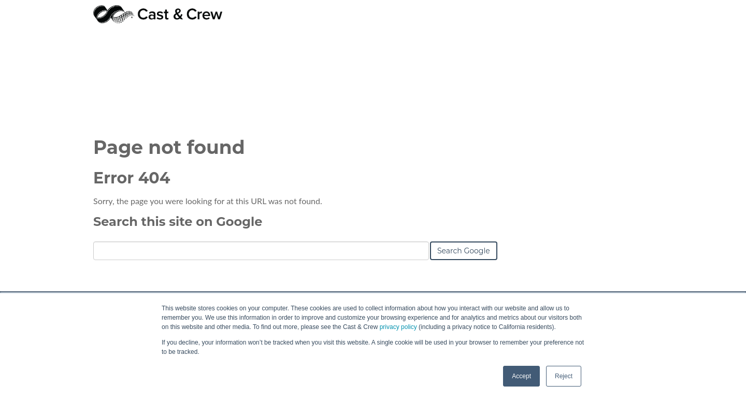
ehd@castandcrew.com (578, 277)
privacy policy (398, 327)
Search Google (463, 177)
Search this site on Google (177, 147)
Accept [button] (521, 376)
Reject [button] (563, 376)
